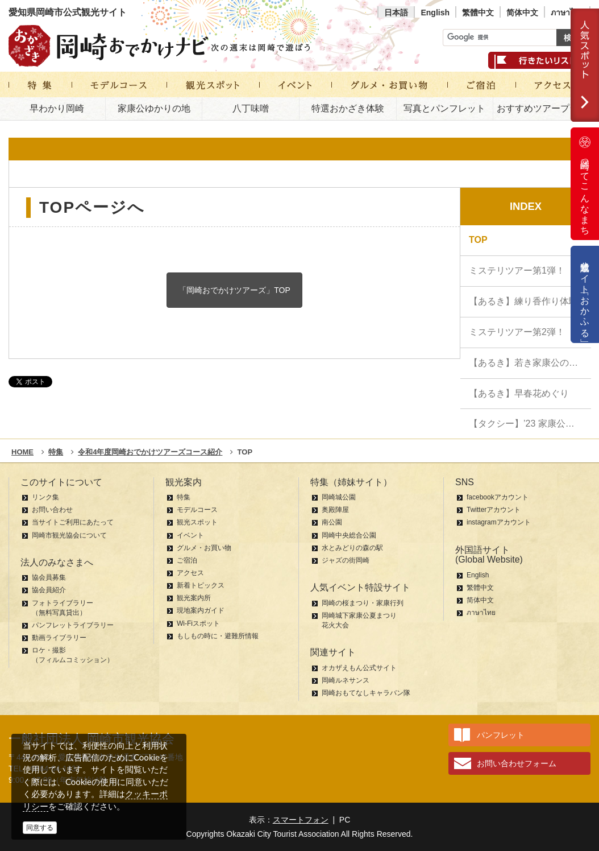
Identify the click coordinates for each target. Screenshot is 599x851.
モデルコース (197, 510)
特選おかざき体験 (347, 108)
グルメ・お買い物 (204, 548)
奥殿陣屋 (335, 510)
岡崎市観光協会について (69, 535)
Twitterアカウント (494, 510)
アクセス (190, 573)
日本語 (396, 12)
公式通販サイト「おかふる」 (585, 294)
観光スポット (197, 522)
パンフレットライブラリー (73, 625)
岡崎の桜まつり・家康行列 (363, 603)
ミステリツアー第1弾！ (517, 270)
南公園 (332, 522)
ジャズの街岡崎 (345, 560)
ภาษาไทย (567, 12)
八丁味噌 (250, 108)
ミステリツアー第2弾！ (517, 332)
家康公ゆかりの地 (154, 108)
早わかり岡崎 (57, 108)
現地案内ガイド (200, 610)
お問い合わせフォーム (516, 763)
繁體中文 (478, 12)
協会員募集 (49, 577)
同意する (39, 828)
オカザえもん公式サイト (359, 668)
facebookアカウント (498, 497)
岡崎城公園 (339, 497)
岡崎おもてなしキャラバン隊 (366, 693)
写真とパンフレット (444, 108)
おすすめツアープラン (542, 108)
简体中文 (522, 12)
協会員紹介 (49, 590)
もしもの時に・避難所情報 (218, 636)
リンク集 (45, 497)
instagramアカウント (499, 522)
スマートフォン (300, 819)
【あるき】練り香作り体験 (523, 301)
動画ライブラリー (59, 638)
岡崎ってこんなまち (584, 184)
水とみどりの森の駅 (352, 548)
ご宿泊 (187, 560)
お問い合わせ (52, 510)
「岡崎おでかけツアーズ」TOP (234, 290)
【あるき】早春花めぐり (519, 393)
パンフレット (501, 735)
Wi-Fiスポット (198, 623)
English (435, 12)
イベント (190, 535)
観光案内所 (194, 598)
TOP (478, 240)
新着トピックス (200, 585)
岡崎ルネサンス (345, 680)
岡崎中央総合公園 (349, 535)
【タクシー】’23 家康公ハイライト (530, 423)
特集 (183, 497)
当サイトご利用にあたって (73, 522)
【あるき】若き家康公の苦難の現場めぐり (530, 362)
